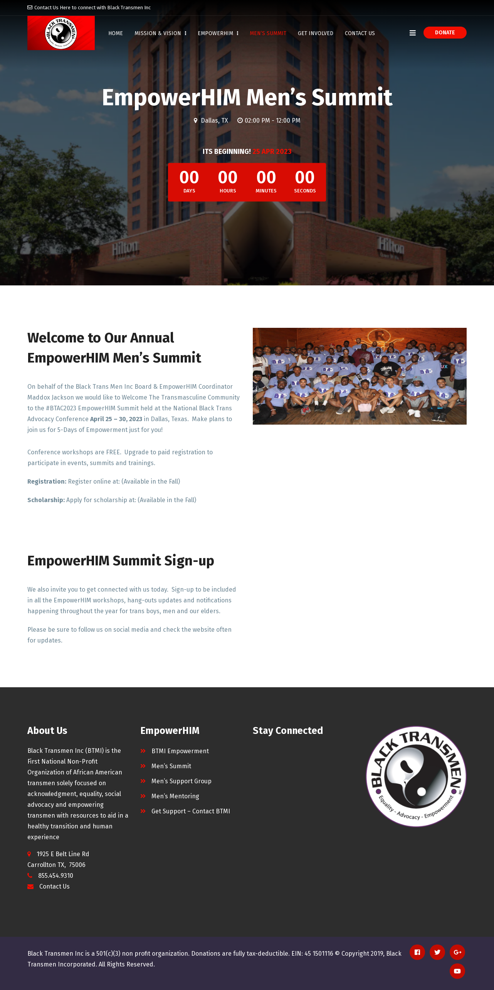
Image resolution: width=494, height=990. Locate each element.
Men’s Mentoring (175, 796)
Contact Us (360, 33)
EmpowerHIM (218, 33)
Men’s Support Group (181, 781)
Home (115, 33)
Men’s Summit (268, 33)
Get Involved (315, 33)
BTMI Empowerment (180, 751)
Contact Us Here (52, 7)
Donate (445, 32)
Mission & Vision (160, 33)
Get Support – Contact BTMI (190, 811)
